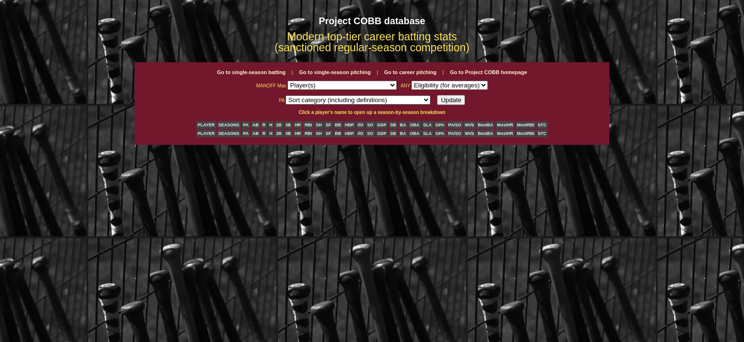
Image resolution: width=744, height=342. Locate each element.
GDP (382, 125)
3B (288, 125)
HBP (349, 125)
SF (328, 125)
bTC (542, 125)
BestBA (485, 125)
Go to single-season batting (251, 72)
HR (298, 125)
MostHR (505, 125)
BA (403, 125)
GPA (440, 125)
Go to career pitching (410, 72)
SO (370, 125)
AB (255, 125)
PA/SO (454, 125)
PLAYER (206, 125)
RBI (308, 125)
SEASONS (228, 125)
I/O (360, 125)
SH (319, 125)
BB (338, 125)
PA (246, 125)
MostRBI (525, 125)
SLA (427, 125)
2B (279, 125)
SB (393, 125)
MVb (469, 125)
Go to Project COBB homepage (488, 72)
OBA (414, 125)
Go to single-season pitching (335, 72)
